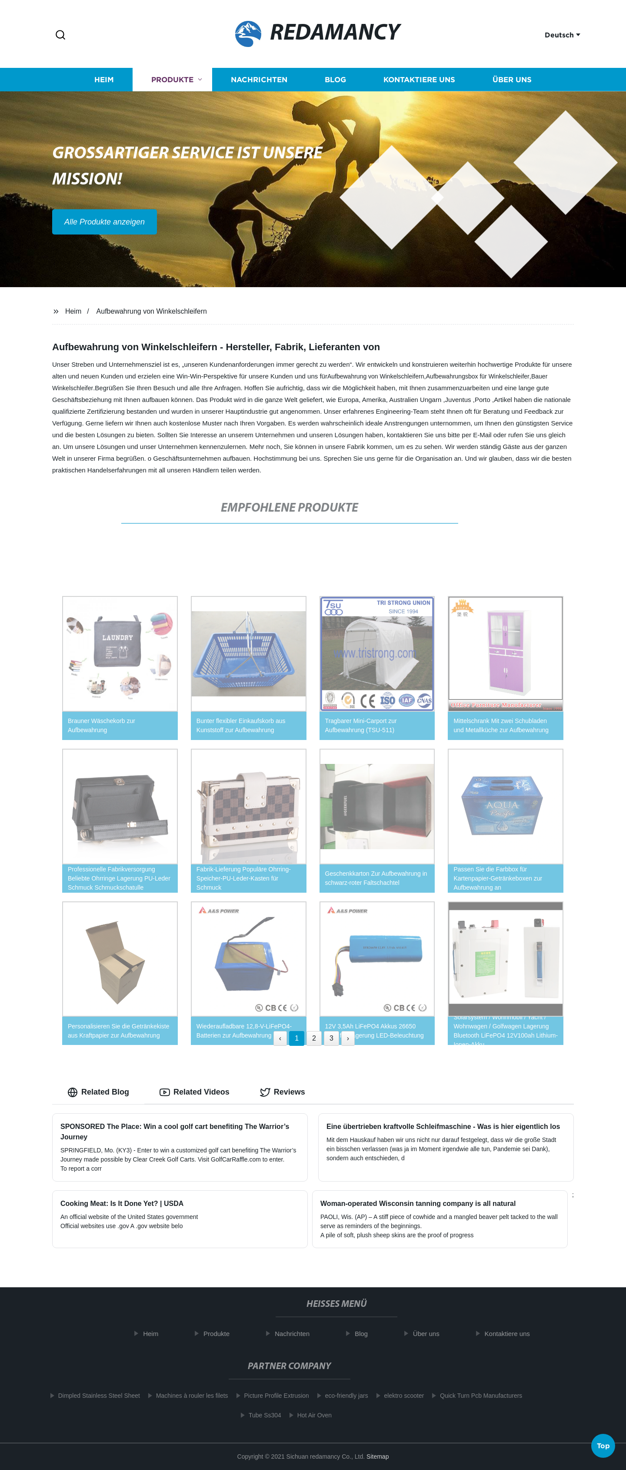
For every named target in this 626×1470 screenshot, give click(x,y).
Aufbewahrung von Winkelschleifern (152, 311)
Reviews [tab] (282, 1092)
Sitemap (377, 1456)
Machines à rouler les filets (187, 1395)
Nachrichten (259, 82)
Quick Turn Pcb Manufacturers (476, 1395)
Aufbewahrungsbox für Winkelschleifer (477, 376)
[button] (60, 35)
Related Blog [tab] (98, 1092)
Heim (104, 82)
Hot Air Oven (309, 1415)
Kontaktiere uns (419, 82)
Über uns (512, 82)
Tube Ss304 (259, 1415)
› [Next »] (348, 1038)
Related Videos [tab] (195, 1092)
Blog (335, 82)
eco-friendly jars (341, 1395)
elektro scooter (399, 1395)
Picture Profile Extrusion (271, 1395)
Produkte (172, 82)
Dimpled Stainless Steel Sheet (93, 1395)
